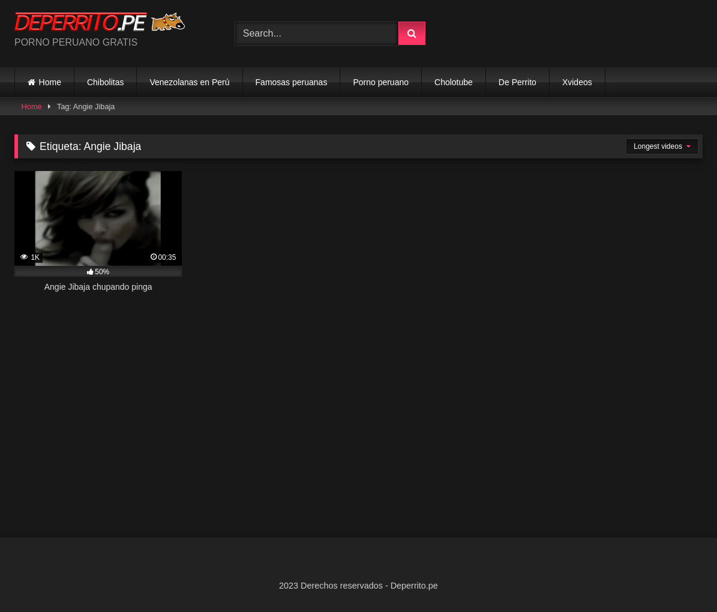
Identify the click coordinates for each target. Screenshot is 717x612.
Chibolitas (105, 82)
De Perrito (517, 82)
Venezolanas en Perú (189, 82)
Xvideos (577, 82)
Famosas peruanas (292, 82)
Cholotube (453, 82)
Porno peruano (381, 82)
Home (50, 82)
